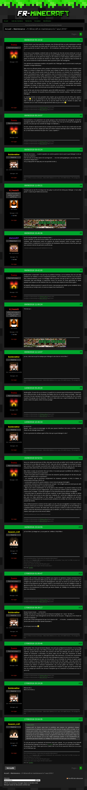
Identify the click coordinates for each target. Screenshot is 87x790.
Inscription (37, 21)
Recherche (28, 21)
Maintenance (19, 29)
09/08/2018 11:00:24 (33, 304)
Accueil (6, 21)
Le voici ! (31, 567)
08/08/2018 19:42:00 (33, 270)
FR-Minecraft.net (44, 107)
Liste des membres (17, 21)
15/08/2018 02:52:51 (33, 458)
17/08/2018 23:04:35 (33, 719)
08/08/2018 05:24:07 (33, 115)
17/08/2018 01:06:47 (33, 573)
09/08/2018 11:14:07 (33, 352)
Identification (47, 21)
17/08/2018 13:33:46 (33, 643)
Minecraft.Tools (43, 109)
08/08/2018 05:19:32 (33, 40)
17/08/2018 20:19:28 (33, 683)
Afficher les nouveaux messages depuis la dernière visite (21, 783)
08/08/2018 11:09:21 (33, 185)
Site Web (15, 215)
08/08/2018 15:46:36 (33, 233)
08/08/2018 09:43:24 (33, 150)
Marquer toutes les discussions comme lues (17, 785)
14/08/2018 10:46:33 (33, 422)
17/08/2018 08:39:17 (33, 608)
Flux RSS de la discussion (75, 778)
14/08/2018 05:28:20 (33, 388)
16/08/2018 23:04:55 (33, 527)
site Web (50, 744)
